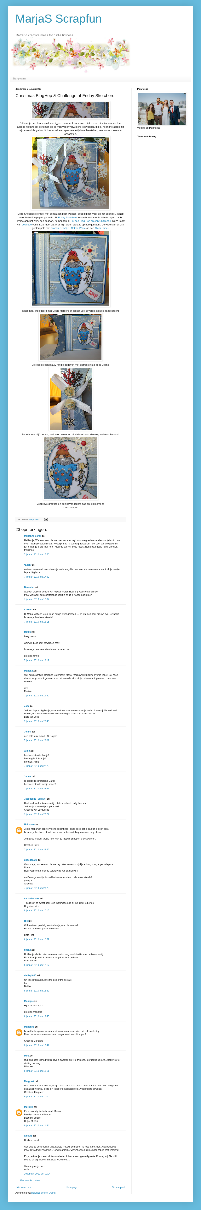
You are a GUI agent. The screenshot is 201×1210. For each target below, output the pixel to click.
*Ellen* (28, 565)
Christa (28, 609)
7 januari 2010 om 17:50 (36, 554)
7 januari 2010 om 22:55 (36, 849)
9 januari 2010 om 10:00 (36, 1096)
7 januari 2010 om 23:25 (36, 888)
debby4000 (30, 975)
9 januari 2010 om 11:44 (36, 1125)
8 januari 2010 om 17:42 (36, 1045)
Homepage (71, 1187)
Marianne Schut (32, 536)
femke (27, 632)
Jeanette (27, 224)
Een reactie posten (30, 1180)
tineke (27, 949)
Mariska (28, 670)
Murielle (28, 1107)
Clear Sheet (101, 228)
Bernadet (29, 587)
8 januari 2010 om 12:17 (36, 965)
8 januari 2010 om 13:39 (36, 990)
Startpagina (19, 78)
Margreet (29, 1081)
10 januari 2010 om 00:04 (37, 1173)
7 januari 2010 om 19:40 (36, 695)
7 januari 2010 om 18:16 (36, 621)
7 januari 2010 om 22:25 (36, 766)
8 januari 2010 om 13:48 (36, 1016)
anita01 (28, 1135)
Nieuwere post (23, 1187)
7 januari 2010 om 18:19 (36, 660)
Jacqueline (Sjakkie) (35, 798)
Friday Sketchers (68, 217)
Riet (26, 921)
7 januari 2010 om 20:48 (36, 721)
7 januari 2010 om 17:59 (36, 576)
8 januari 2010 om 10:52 (36, 939)
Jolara (27, 731)
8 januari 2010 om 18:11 (36, 1071)
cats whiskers (31, 898)
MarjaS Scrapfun (58, 18)
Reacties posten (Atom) (43, 1192)
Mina (26, 1055)
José (26, 706)
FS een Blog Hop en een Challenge (91, 220)
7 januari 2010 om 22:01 (36, 740)
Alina (27, 750)
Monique (29, 1001)
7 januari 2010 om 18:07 (36, 599)
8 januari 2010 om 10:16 (36, 910)
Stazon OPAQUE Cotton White (68, 228)
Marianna (29, 1026)
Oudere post (118, 1187)
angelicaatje (30, 860)
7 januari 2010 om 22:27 (36, 788)
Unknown (29, 824)
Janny (27, 776)
